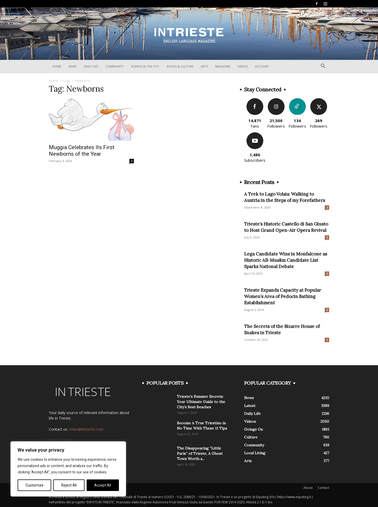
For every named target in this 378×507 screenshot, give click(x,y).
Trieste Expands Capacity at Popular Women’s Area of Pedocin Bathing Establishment (282, 296)
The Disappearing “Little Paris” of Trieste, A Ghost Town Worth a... (200, 453)
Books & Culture (180, 66)
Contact (323, 487)
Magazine (222, 66)
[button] (323, 66)
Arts (204, 66)
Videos (243, 66)
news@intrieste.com (86, 429)
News (72, 66)
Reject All (69, 485)
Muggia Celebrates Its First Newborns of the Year (81, 150)
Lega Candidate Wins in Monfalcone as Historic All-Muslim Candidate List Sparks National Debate (285, 260)
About (308, 487)
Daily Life (91, 66)
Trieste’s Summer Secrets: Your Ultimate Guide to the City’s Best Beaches (201, 401)
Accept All (102, 485)
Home (56, 66)
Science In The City (145, 66)
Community (115, 66)
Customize (34, 485)
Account (262, 66)
